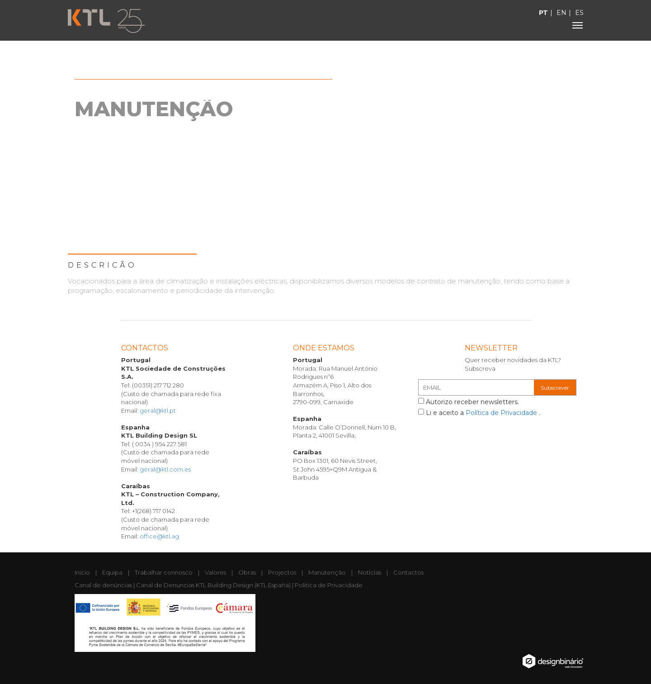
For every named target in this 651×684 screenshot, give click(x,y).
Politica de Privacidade (329, 585)
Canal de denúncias (103, 585)
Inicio (82, 572)
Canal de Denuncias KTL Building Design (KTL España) (213, 585)
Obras (247, 572)
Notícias (369, 572)
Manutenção (327, 572)
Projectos (282, 572)
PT (543, 13)
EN (561, 13)
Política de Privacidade (502, 413)
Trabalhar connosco (164, 572)
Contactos (408, 572)
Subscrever (555, 387)
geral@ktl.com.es (165, 469)
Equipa (112, 572)
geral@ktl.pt (158, 410)
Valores (215, 572)
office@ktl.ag (159, 536)
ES (579, 13)
